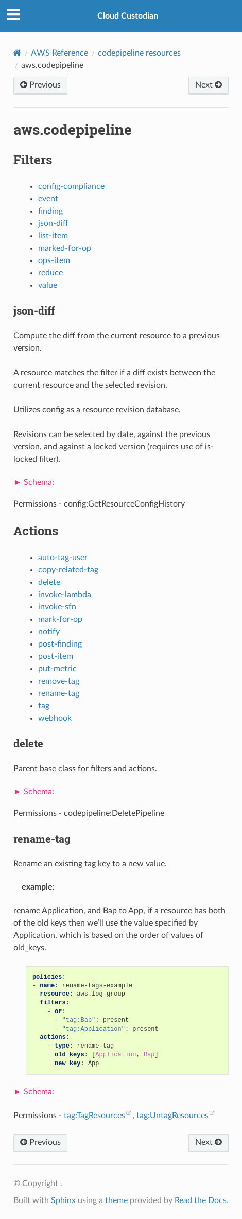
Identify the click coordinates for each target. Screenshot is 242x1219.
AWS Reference (59, 53)
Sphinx (63, 1200)
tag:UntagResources (172, 1115)
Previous (40, 85)
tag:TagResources (94, 1115)
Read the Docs (201, 1200)
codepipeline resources (139, 53)
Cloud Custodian (127, 16)
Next (208, 85)
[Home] (17, 52)
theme (116, 1200)
